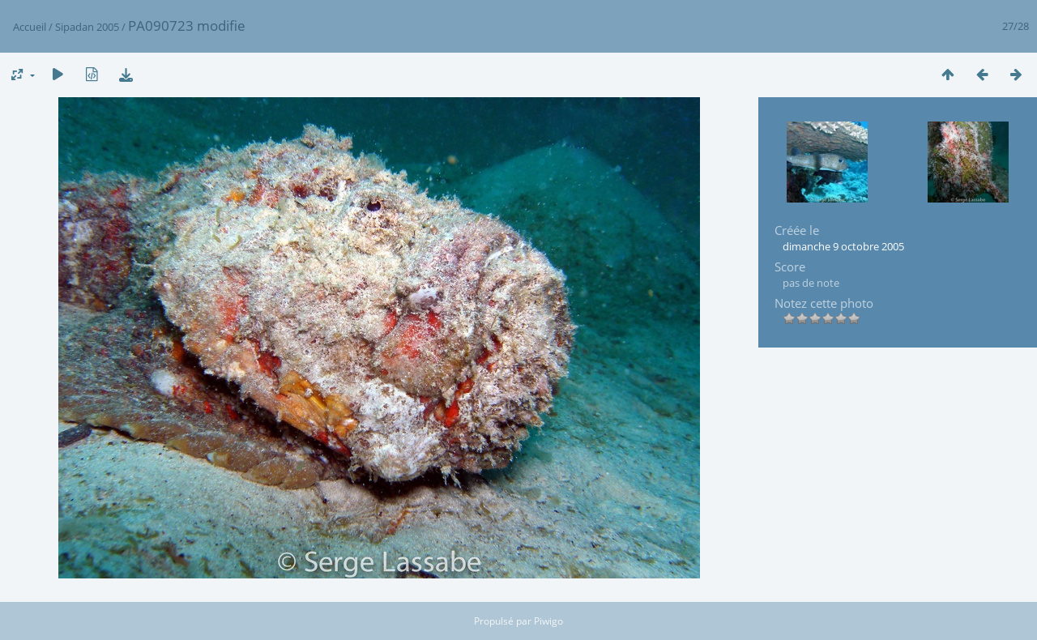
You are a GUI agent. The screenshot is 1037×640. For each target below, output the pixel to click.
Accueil (29, 26)
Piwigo (548, 621)
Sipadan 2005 (87, 26)
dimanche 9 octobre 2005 (843, 246)
